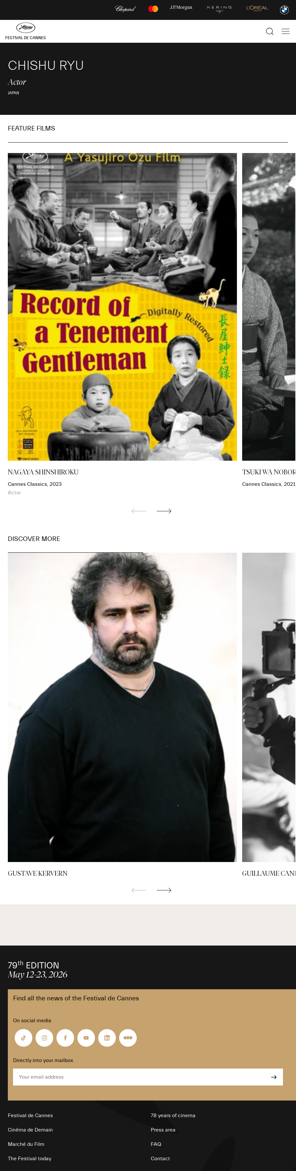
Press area (163, 1130)
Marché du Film (26, 1144)
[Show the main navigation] (285, 31)
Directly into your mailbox (43, 1060)
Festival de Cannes (30, 1115)
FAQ (156, 1144)
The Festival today (29, 1159)
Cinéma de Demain (30, 1130)
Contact (160, 1159)
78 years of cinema (173, 1115)
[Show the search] (270, 31)
